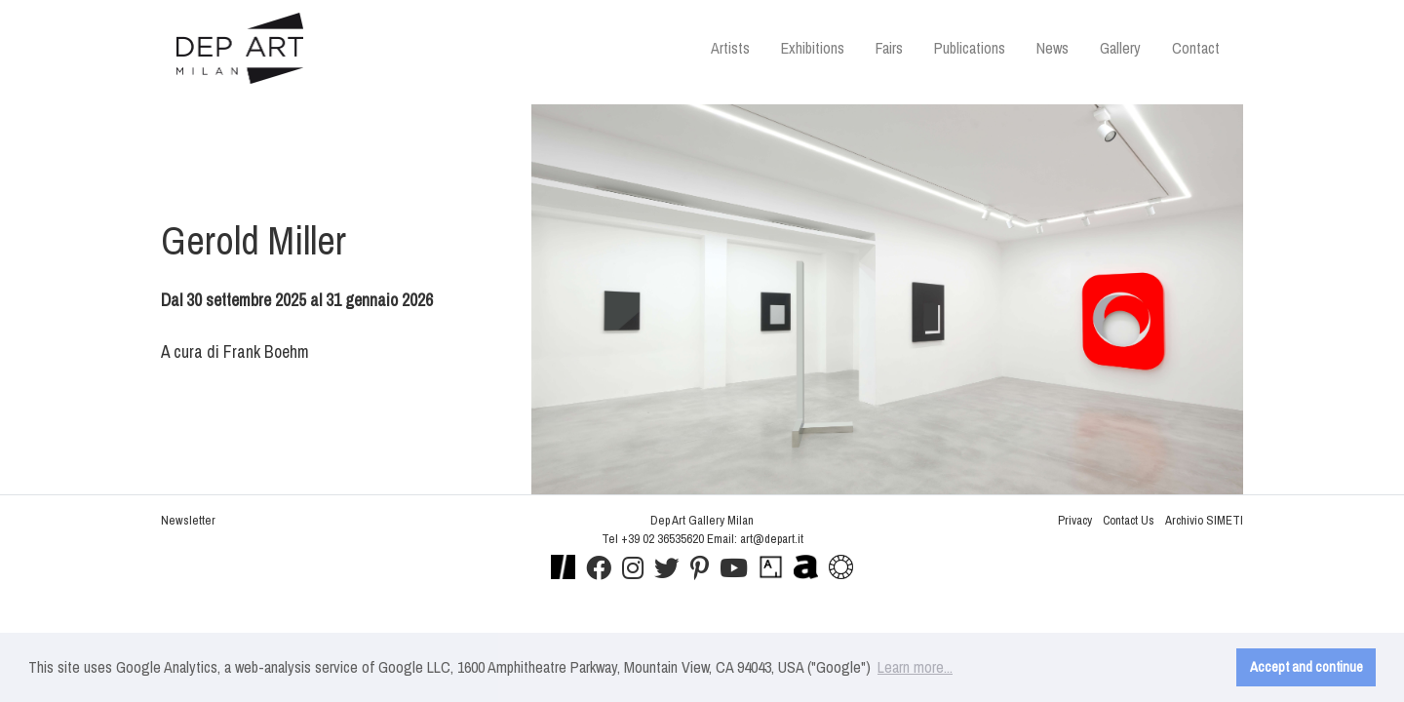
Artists (730, 47)
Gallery (1120, 47)
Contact (1196, 47)
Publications (969, 47)
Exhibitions (812, 47)
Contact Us (1128, 520)
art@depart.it (771, 538)
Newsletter (188, 520)
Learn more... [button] (915, 667)
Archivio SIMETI (1204, 520)
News (1052, 47)
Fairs (889, 47)
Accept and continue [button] (1306, 666)
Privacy (1075, 520)
